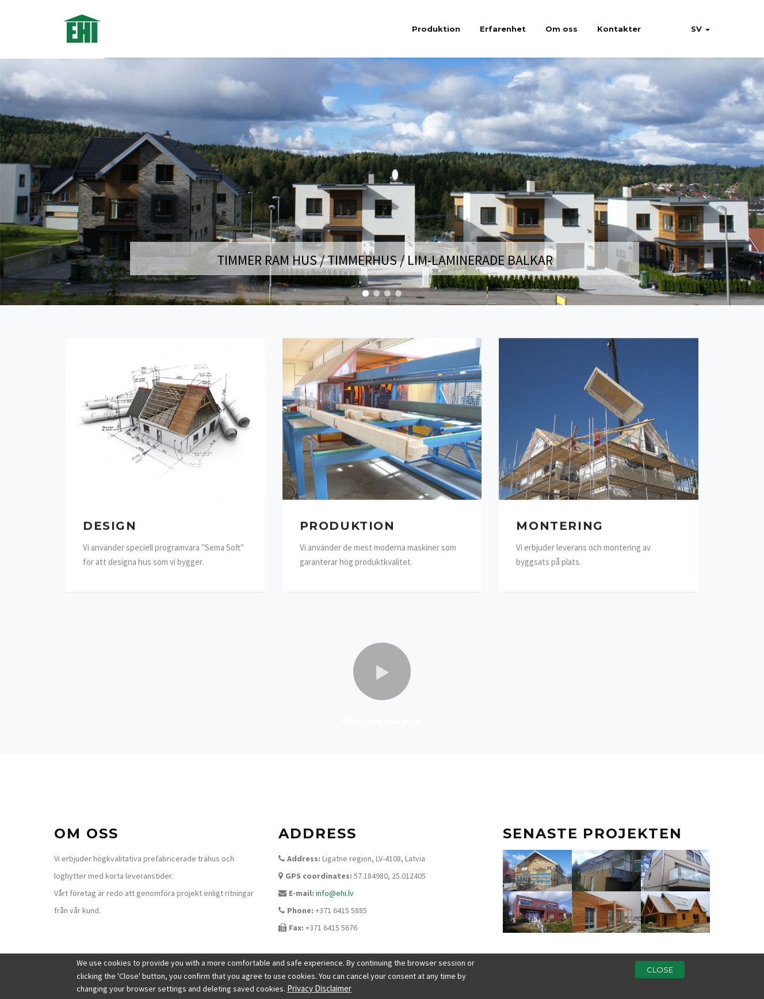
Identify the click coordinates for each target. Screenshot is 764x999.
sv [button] (700, 28)
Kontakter (619, 28)
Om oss (561, 28)
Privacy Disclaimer (319, 988)
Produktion (436, 28)
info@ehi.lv (335, 893)
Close (660, 970)
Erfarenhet (503, 28)
